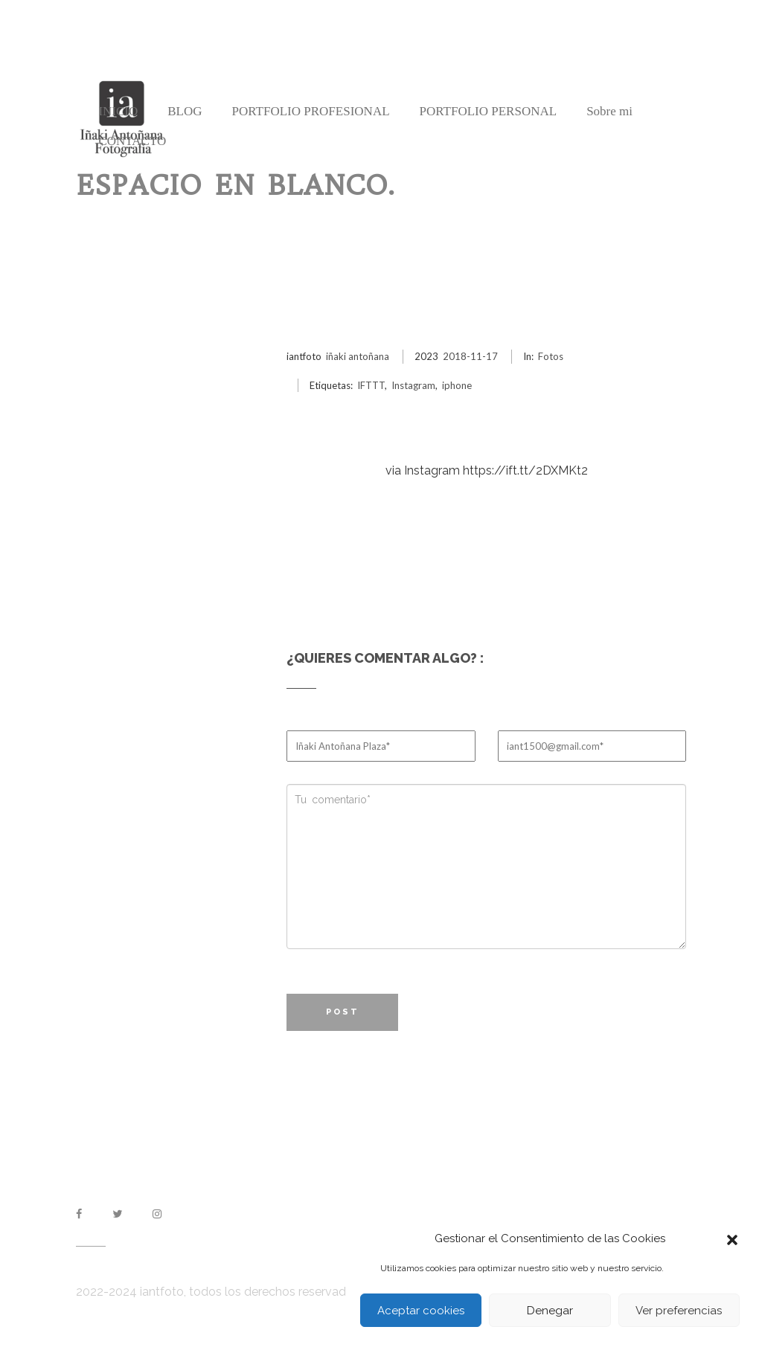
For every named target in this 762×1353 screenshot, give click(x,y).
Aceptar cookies (420, 1310)
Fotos (550, 356)
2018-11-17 (470, 356)
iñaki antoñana (357, 356)
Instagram (413, 385)
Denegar (550, 1310)
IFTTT (371, 385)
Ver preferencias (678, 1310)
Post (342, 1012)
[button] (732, 1238)
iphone (457, 385)
